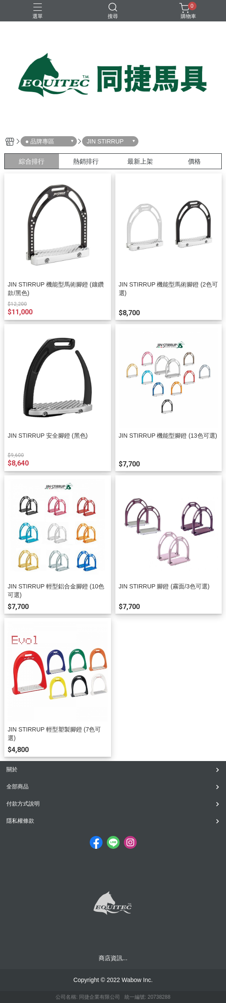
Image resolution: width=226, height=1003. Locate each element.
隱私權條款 (20, 821)
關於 (12, 769)
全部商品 (17, 786)
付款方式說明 (23, 803)
